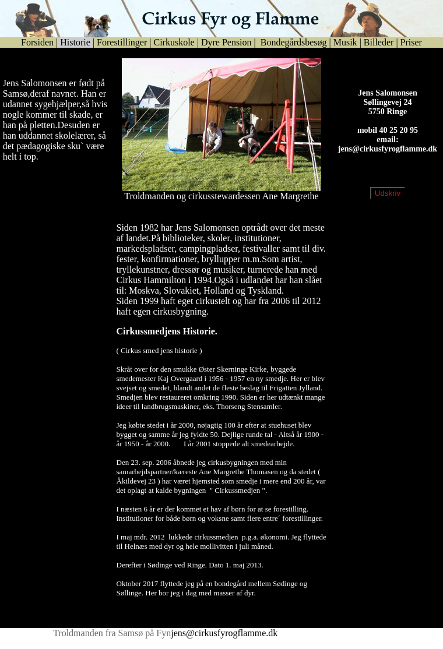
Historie (75, 42)
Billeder (378, 42)
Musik (345, 42)
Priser (411, 42)
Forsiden (37, 42)
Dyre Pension (226, 42)
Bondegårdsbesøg (292, 42)
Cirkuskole (173, 42)
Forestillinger (121, 42)
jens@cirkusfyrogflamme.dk (387, 158)
